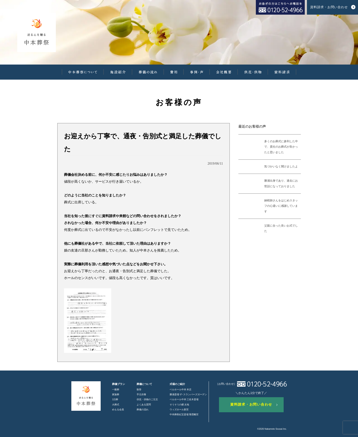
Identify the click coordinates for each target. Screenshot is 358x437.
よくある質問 (144, 404)
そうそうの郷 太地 (179, 404)
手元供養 (141, 394)
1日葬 (115, 399)
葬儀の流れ (143, 409)
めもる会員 (118, 409)
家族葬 (115, 394)
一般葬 (115, 389)
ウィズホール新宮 (179, 409)
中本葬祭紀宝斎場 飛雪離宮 (184, 414)
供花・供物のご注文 (147, 399)
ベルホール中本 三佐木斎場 (184, 399)
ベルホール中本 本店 (181, 389)
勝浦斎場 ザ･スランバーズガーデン (188, 394)
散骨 (139, 389)
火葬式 (115, 404)
